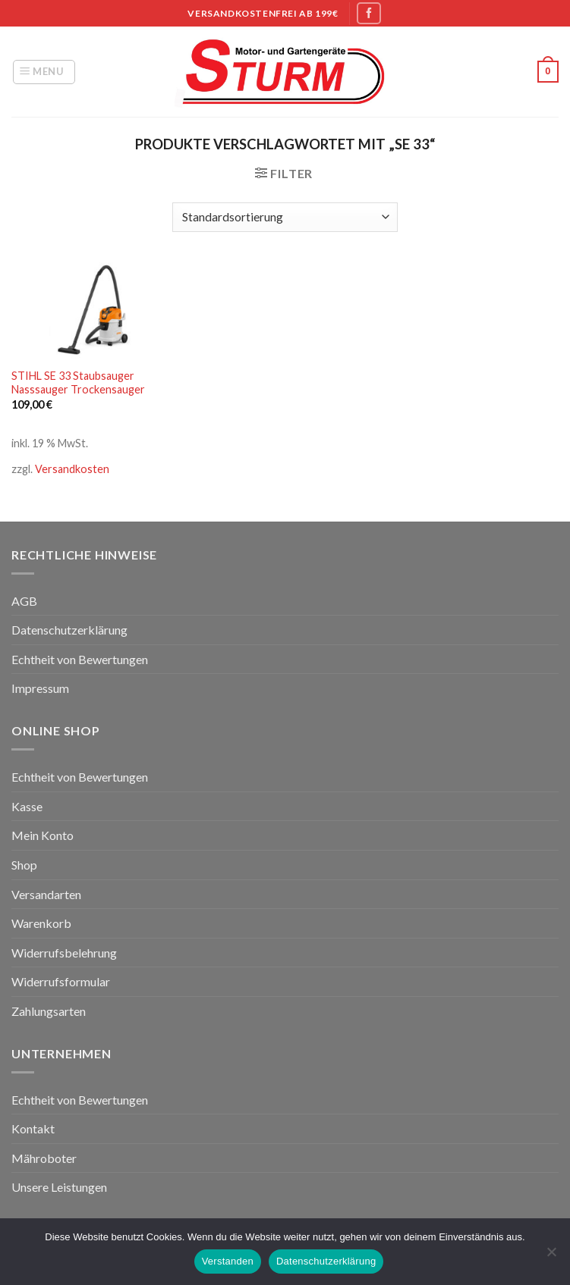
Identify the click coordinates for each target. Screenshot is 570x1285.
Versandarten (46, 894)
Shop (24, 864)
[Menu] (44, 72)
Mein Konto (42, 835)
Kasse (27, 806)
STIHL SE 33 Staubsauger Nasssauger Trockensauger (78, 382)
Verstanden (228, 1261)
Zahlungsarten (48, 1011)
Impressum (40, 688)
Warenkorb (41, 923)
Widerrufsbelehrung (64, 952)
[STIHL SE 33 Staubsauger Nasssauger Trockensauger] (97, 310)
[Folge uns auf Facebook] (369, 13)
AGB (24, 601)
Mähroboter (44, 1158)
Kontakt (33, 1128)
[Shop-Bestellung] (284, 217)
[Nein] (551, 1256)
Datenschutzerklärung (69, 629)
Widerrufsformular (60, 981)
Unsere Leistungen (59, 1187)
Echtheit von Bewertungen (79, 659)
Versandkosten (72, 468)
